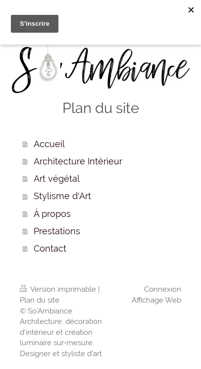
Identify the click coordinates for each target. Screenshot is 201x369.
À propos (52, 214)
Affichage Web (156, 300)
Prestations (57, 231)
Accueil (49, 144)
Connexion (162, 289)
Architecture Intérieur (78, 161)
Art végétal (57, 178)
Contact (50, 248)
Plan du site (39, 300)
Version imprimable (59, 289)
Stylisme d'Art (62, 196)
